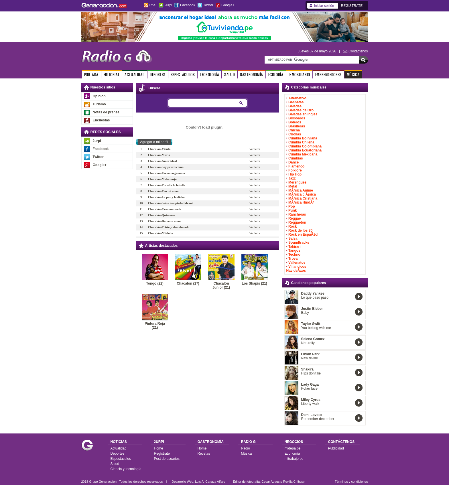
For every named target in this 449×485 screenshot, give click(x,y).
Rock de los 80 (300, 230)
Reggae (294, 218)
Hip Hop (295, 174)
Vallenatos (296, 263)
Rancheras (297, 214)
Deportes (118, 454)
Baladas (295, 106)
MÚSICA (353, 74)
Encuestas (101, 120)
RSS (153, 5)
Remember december (317, 419)
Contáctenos (358, 51)
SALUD (229, 74)
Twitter (208, 5)
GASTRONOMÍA (251, 74)
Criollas (294, 134)
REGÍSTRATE (352, 6)
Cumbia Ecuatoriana (305, 150)
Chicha (294, 130)
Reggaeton (297, 222)
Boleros (294, 122)
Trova (293, 259)
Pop (291, 206)
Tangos (294, 251)
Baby (305, 313)
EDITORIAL (111, 74)
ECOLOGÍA (275, 74)
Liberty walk (310, 404)
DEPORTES (158, 74)
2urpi (168, 5)
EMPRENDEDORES (328, 74)
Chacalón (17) (188, 283)
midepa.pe (293, 448)
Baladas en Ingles (302, 114)
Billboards (296, 118)
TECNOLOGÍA (209, 74)
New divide (309, 358)
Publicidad (336, 448)
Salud (115, 464)
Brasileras (296, 126)
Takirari (294, 247)
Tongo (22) (154, 283)
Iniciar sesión (324, 6)
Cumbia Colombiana (305, 146)
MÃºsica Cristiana (302, 198)
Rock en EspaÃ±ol (303, 234)
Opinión (99, 96)
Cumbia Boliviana (302, 138)
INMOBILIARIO (299, 74)
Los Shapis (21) (254, 283)
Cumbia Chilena (301, 142)
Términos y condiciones (351, 481)
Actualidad (119, 448)
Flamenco (296, 166)
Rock (292, 226)
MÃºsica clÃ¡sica (302, 194)
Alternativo (297, 98)
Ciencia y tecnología (126, 469)
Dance (293, 162)
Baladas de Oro (301, 110)
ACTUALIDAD (135, 74)
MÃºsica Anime (300, 190)
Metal (292, 186)
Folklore (295, 170)
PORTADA (91, 74)
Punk (292, 210)
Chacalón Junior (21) (221, 285)
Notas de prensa (106, 112)
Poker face (309, 389)
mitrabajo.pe (294, 459)
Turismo (99, 104)
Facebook (187, 5)
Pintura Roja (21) (155, 326)
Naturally (308, 343)
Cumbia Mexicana (302, 154)
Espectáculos (121, 459)
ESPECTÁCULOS (183, 74)
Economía (292, 454)
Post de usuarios (167, 459)
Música (246, 454)
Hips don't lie (311, 373)
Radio (245, 448)
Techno (294, 255)
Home (158, 448)
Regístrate (162, 454)
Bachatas (296, 102)
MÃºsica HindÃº (301, 202)
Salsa (292, 238)
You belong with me (316, 328)
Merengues (297, 182)
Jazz (292, 178)
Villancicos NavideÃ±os (296, 269)
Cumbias (295, 158)
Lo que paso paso (314, 297)
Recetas (204, 454)
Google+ (228, 5)
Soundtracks (298, 242)
